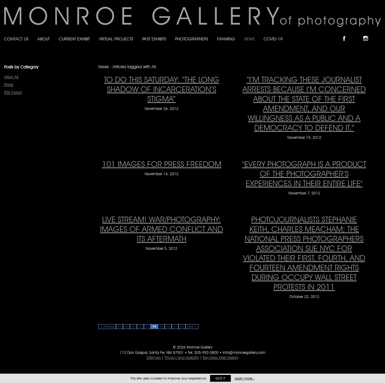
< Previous (107, 326)
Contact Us (16, 38)
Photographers (191, 38)
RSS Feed (13, 92)
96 (168, 326)
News (249, 38)
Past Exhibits (154, 38)
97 (175, 326)
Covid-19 (273, 38)
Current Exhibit (74, 38)
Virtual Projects (116, 38)
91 (133, 326)
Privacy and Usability (182, 357)
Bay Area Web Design (220, 357)
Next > (192, 326)
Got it (220, 378)
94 (154, 326)
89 (119, 326)
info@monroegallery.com (244, 352)
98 (182, 326)
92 (140, 326)
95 (161, 326)
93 (147, 326)
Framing (226, 38)
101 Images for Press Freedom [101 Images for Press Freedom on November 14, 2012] (161, 164)
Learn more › (245, 378)
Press (8, 84)
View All (11, 76)
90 (126, 326)
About (43, 38)
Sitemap (154, 357)
